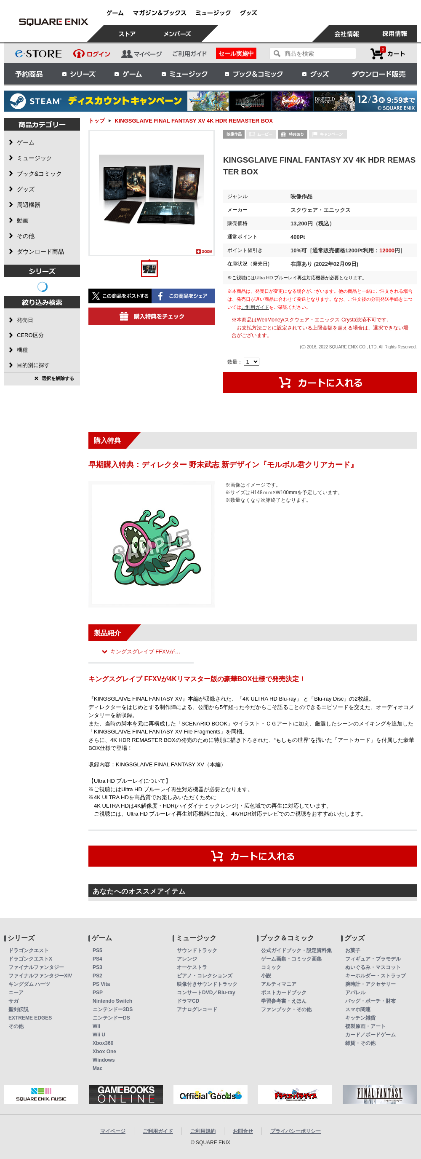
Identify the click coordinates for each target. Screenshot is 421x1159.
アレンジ (187, 959)
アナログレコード (197, 1009)
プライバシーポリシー (295, 1131)
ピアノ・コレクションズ (204, 976)
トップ (96, 121)
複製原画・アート (365, 1026)
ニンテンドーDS (111, 1018)
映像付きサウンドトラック (207, 984)
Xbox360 (103, 1043)
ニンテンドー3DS (113, 1009)
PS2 (97, 976)
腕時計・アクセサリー (370, 984)
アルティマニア (278, 984)
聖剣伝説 (18, 1009)
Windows (104, 1060)
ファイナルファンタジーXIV (40, 976)
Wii (96, 1026)
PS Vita (101, 984)
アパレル (355, 993)
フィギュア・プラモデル (373, 959)
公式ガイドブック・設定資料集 (296, 950)
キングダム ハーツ (29, 984)
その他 (16, 1026)
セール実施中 (236, 53)
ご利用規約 (203, 1131)
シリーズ (79, 73)
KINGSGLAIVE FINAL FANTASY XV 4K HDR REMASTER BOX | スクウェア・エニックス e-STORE (53, 22)
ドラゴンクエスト (28, 950)
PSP (98, 993)
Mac (97, 1068)
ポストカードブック (283, 993)
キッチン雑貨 (360, 1018)
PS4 (97, 959)
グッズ (316, 73)
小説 (266, 976)
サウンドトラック (197, 950)
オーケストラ (192, 967)
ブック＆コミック (253, 73)
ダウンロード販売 (379, 73)
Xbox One (104, 1052)
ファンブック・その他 (286, 1009)
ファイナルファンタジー (36, 967)
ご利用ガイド (255, 307)
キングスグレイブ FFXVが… (145, 651)
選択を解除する (58, 378)
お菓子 (352, 950)
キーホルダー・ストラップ (375, 976)
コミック (271, 967)
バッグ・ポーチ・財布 (370, 1001)
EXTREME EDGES (30, 1018)
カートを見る (387, 53)
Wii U (99, 1035)
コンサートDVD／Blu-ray (206, 993)
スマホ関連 (357, 1009)
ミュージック (184, 73)
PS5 (97, 950)
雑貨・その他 (360, 1043)
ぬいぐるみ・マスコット (373, 967)
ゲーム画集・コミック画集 (291, 959)
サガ (13, 1001)
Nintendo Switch (112, 1001)
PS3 (97, 967)
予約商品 (29, 73)
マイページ (112, 1131)
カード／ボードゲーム (370, 1035)
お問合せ (243, 1131)
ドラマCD (188, 1001)
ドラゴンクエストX (30, 959)
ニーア (16, 993)
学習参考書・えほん (283, 1001)
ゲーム (128, 73)
